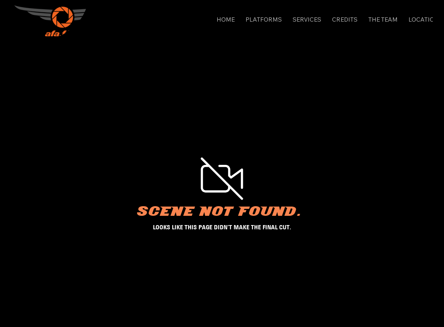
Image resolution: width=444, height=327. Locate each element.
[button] (264, 19)
